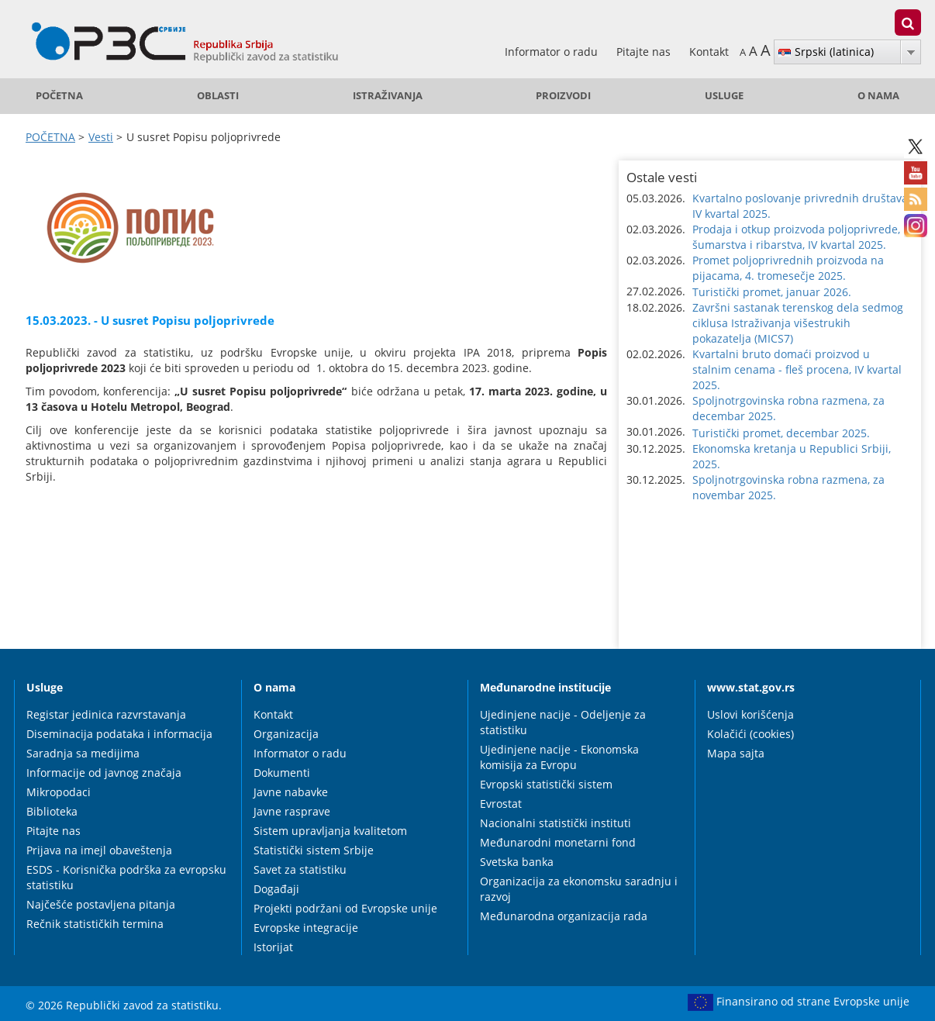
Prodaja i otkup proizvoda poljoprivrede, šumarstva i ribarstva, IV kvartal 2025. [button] (796, 237)
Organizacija (286, 733)
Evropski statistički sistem (546, 784)
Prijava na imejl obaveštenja (99, 850)
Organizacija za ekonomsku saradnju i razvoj (579, 889)
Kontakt (709, 51)
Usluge (724, 95)
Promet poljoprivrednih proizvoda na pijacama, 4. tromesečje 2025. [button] (788, 268)
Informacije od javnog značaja (103, 772)
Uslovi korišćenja (750, 714)
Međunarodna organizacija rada (563, 916)
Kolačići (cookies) (750, 733)
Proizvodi (563, 95)
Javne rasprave (292, 811)
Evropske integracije (306, 927)
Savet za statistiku (300, 869)
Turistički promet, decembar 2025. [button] (781, 433)
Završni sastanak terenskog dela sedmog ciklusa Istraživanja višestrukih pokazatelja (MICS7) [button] (797, 323)
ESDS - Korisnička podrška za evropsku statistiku (126, 877)
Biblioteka (52, 811)
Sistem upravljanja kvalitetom (330, 830)
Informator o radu (553, 51)
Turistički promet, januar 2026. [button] (771, 292)
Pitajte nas (645, 51)
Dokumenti (282, 772)
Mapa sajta (735, 753)
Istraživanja (388, 95)
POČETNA (59, 95)
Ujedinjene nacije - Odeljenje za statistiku (563, 722)
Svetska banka (517, 861)
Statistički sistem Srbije (314, 850)
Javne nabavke (291, 792)
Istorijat (273, 947)
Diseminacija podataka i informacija (119, 733)
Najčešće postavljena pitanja (100, 904)
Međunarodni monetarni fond (558, 842)
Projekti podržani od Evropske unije (345, 908)
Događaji (276, 888)
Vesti (100, 136)
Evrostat (501, 803)
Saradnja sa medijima (83, 753)
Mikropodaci (58, 792)
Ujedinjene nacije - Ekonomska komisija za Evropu (559, 757)
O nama (878, 95)
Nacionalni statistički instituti (555, 823)
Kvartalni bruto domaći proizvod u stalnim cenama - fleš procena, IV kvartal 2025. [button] (797, 369)
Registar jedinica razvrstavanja (106, 714)
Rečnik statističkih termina (95, 923)
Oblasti (218, 95)
